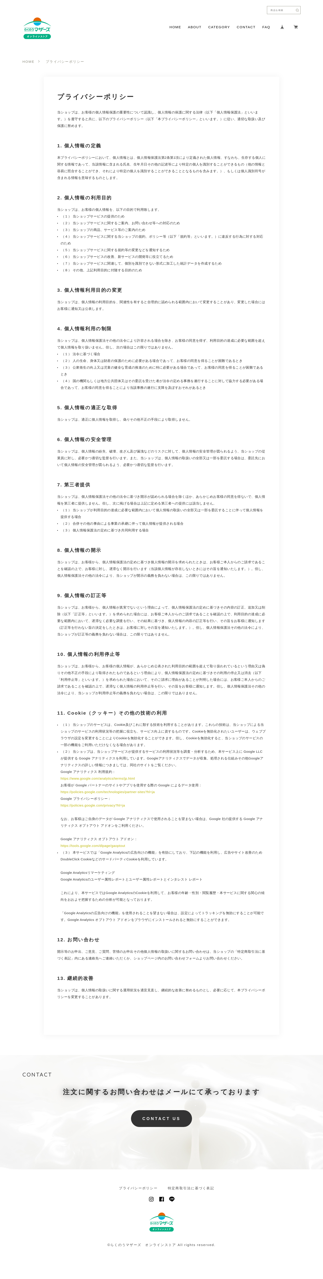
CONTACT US (161, 1118)
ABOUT (195, 27)
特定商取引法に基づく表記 (191, 1188)
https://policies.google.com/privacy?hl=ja (93, 805)
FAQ (266, 27)
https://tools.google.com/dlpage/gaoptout (93, 846)
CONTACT (246, 27)
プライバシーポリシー (138, 1188)
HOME (175, 27)
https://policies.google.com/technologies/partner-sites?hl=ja (108, 792)
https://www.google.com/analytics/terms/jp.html (98, 778)
